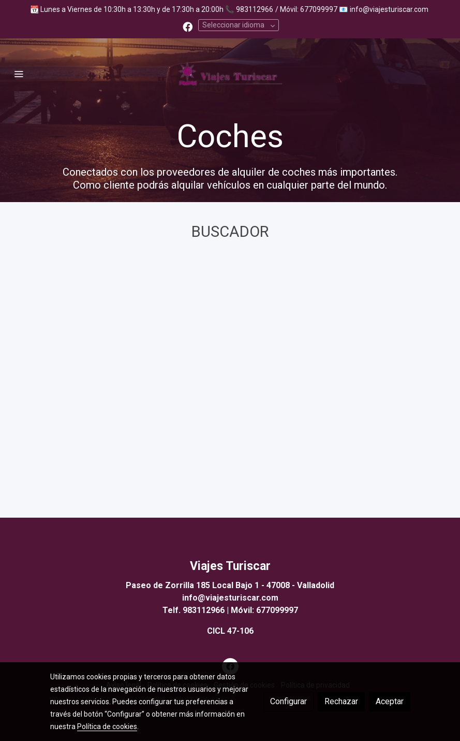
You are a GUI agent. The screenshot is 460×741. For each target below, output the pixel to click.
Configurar (288, 701)
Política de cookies (107, 726)
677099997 (277, 610)
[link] (230, 73)
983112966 (254, 9)
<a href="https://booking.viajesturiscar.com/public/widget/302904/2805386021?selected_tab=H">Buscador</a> (230, 376)
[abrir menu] (18, 73)
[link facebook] (187, 26)
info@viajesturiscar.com (389, 9)
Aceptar (390, 701)
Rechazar (341, 701)
